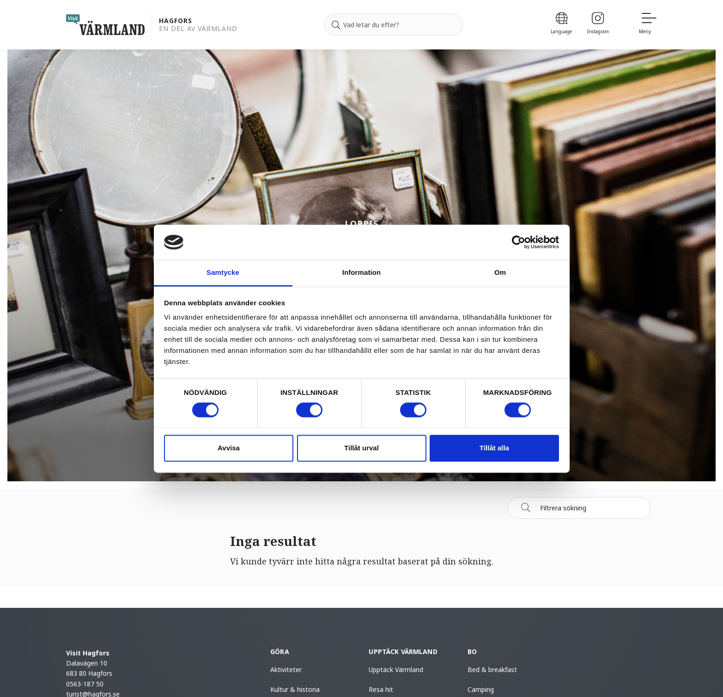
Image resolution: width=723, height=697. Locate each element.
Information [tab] (361, 273)
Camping (481, 689)
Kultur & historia (295, 689)
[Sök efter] (393, 25)
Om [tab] (500, 273)
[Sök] (336, 25)
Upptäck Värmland (396, 669)
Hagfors (175, 21)
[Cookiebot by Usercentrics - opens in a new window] (518, 242)
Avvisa (229, 448)
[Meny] (648, 25)
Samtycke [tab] (223, 273)
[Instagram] (598, 25)
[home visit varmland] (105, 24)
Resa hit (381, 689)
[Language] (561, 25)
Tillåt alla (494, 448)
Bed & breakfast (492, 669)
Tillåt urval (361, 448)
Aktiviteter (286, 669)
